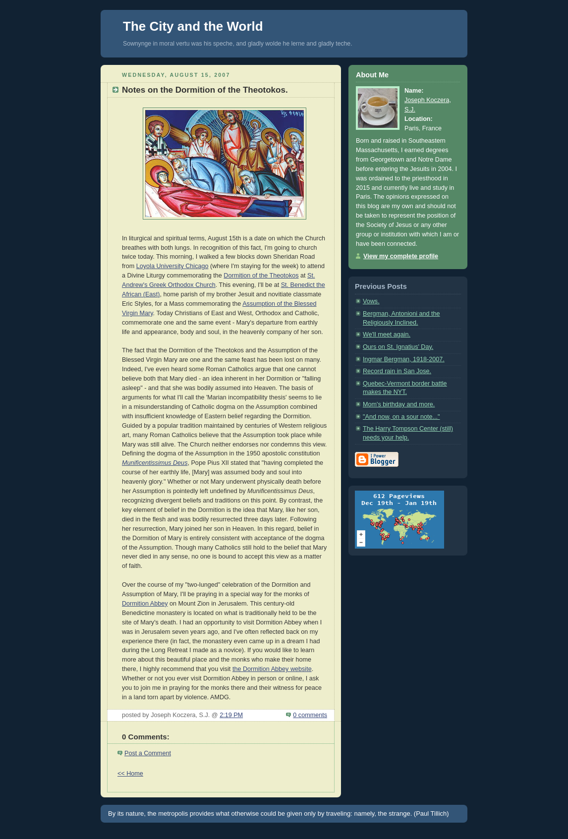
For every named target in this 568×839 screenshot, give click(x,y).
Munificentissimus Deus (154, 462)
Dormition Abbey (145, 603)
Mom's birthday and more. (399, 404)
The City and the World (193, 26)
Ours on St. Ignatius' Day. (398, 346)
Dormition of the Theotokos (261, 275)
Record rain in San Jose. (397, 371)
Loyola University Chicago (172, 266)
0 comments (310, 715)
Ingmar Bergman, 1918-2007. (404, 359)
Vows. (371, 301)
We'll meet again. (386, 334)
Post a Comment (147, 753)
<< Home (130, 773)
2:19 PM (231, 715)
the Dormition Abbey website (272, 669)
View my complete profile (400, 256)
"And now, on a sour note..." (401, 416)
